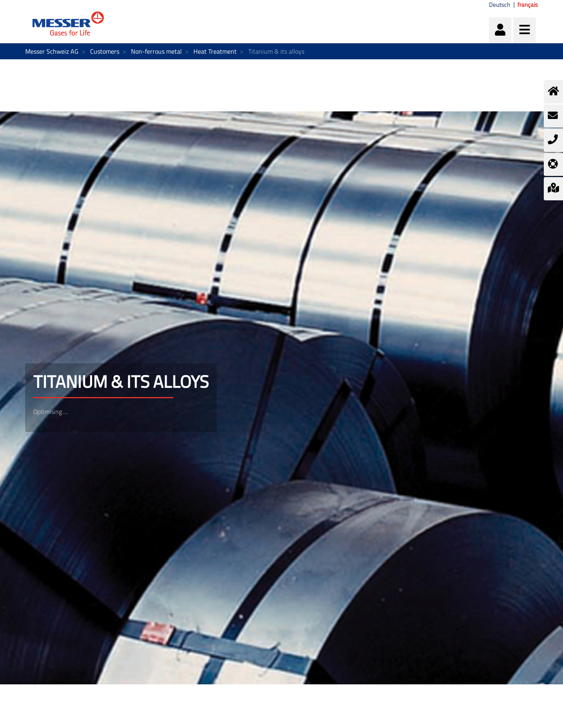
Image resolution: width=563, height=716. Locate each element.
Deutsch (499, 4)
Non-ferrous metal (156, 51)
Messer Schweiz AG (51, 51)
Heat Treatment (215, 51)
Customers (104, 51)
